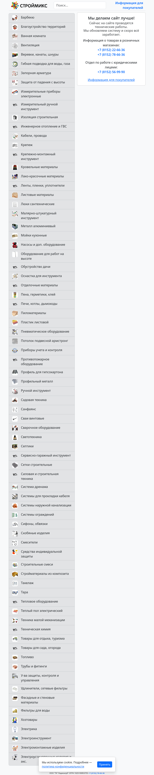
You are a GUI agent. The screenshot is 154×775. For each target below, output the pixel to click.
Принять (104, 764)
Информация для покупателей (111, 80)
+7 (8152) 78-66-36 (111, 54)
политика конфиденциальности (63, 766)
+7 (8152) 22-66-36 (111, 50)
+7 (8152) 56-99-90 (111, 72)
